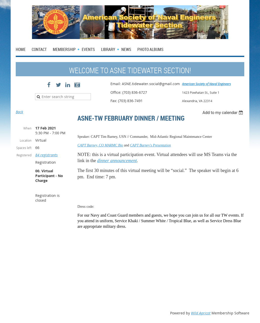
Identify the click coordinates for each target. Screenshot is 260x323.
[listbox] (223, 112)
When (27, 128)
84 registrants (46, 155)
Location (25, 140)
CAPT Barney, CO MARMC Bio (100, 145)
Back (19, 111)
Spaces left (23, 148)
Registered (24, 155)
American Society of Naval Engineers (206, 84)
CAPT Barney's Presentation (150, 145)
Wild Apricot (200, 313)
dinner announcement (117, 160)
